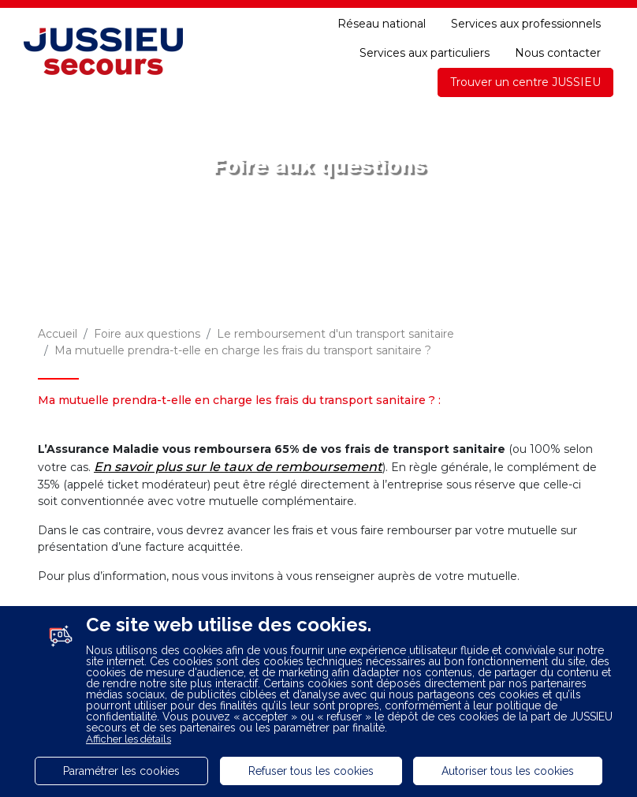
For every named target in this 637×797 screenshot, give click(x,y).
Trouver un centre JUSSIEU (525, 82)
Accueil (57, 334)
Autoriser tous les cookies (507, 771)
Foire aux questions (147, 334)
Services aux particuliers (424, 53)
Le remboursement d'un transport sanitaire (335, 334)
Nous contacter (558, 53)
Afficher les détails (128, 739)
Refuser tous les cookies (311, 771)
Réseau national (381, 24)
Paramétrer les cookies (121, 771)
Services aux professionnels (526, 24)
